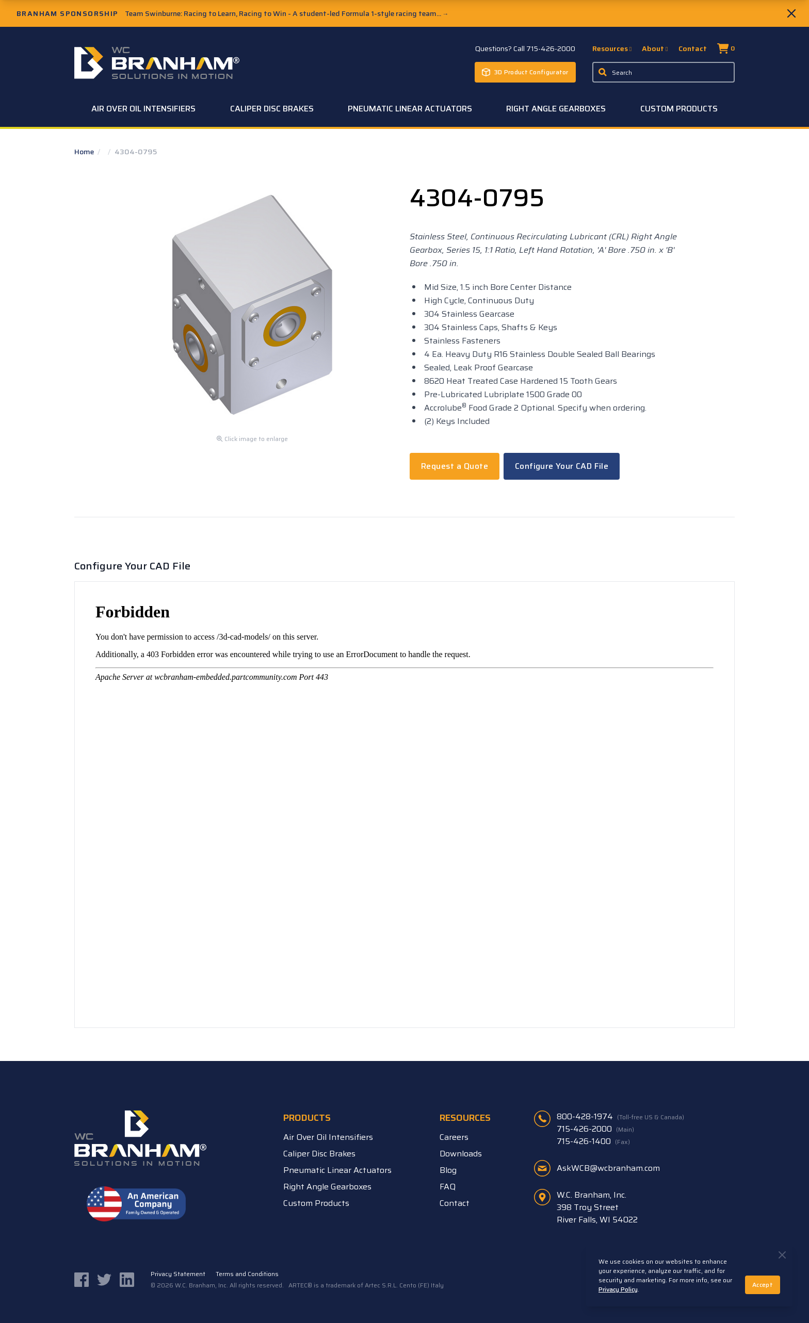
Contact (692, 48)
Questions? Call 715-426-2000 (525, 48)
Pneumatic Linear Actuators (410, 108)
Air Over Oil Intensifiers (143, 108)
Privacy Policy (618, 1289)
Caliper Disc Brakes (272, 108)
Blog (448, 1170)
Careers (454, 1137)
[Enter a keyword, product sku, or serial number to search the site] (663, 72)
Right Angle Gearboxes (556, 108)
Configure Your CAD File (561, 466)
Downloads (461, 1153)
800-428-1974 (620, 1116)
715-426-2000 (595, 1129)
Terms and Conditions (247, 1274)
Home (84, 151)
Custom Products (679, 108)
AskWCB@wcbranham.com (608, 1168)
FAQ (448, 1186)
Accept (762, 1284)
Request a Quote (454, 466)
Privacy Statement (178, 1274)
